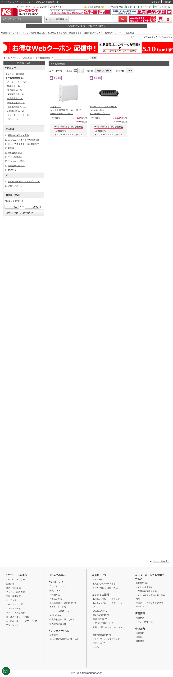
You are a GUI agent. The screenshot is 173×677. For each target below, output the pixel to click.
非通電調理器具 (17, 107)
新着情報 (53, 635)
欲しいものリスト (163, 7)
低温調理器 (15, 98)
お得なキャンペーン (114, 33)
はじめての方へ (23, 7)
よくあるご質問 (40, 7)
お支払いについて (101, 615)
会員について (55, 590)
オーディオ (11, 600)
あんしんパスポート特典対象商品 (23, 140)
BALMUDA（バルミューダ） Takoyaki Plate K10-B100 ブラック (103, 110)
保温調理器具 (16, 94)
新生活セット (75, 33)
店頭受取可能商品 (16, 165)
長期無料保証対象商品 (18, 135)
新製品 (11, 148)
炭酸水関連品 (16, 111)
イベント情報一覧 (144, 622)
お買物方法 (54, 594)
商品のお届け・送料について (62, 603)
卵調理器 (14, 86)
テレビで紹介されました (33, 33)
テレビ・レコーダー (15, 604)
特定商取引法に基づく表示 (61, 619)
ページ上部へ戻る (161, 561)
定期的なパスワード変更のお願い (86, 26)
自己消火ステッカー (93, 33)
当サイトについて (57, 586)
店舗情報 (140, 613)
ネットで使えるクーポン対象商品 (23, 144)
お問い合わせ (55, 615)
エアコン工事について (103, 623)
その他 (13, 119)
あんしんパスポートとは (104, 583)
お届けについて (100, 619)
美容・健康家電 (13, 596)
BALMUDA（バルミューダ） (24, 181)
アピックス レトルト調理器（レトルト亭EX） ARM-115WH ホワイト (66, 110)
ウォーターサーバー (19, 115)
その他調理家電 (42, 58)
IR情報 (139, 637)
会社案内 (167, 2)
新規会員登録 (94, 7)
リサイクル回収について (60, 611)
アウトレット (12, 625)
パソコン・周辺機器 (15, 612)
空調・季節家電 (13, 588)
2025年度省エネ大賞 (57, 33)
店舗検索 (140, 617)
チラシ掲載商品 (15, 157)
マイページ (145, 7)
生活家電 (10, 583)
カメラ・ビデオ (13, 608)
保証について (99, 643)
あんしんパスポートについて (106, 599)
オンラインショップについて (106, 639)
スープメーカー (17, 82)
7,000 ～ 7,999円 (14, 201)
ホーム (6, 58)
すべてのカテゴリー (15, 579)
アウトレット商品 (16, 161)
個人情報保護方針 (57, 623)
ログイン (132, 7)
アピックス (16, 186)
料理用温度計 (16, 102)
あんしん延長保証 (144, 587)
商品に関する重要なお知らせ (63, 639)
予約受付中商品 (15, 152)
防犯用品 (130, 33)
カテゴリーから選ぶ (12, 19)
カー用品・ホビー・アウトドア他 (21, 621)
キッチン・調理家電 (54, 19)
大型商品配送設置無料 (146, 591)
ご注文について (100, 611)
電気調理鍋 (15, 90)
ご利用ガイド (55, 7)
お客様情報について (102, 635)
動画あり (12, 170)
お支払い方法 (55, 599)
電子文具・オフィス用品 (17, 617)
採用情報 (155, 2)
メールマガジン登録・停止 (105, 588)
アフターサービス (57, 607)
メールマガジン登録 (113, 7)
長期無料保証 (142, 583)
